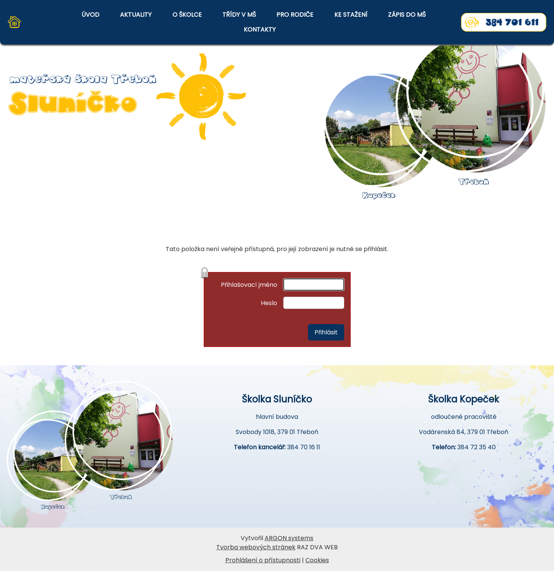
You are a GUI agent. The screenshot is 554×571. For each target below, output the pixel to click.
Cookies (317, 560)
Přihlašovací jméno (249, 284)
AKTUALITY (136, 14)
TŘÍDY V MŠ (239, 14)
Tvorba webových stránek (255, 547)
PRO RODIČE (294, 14)
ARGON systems (289, 538)
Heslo (269, 303)
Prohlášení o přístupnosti (262, 560)
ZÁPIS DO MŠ (407, 14)
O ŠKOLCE (187, 14)
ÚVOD (90, 14)
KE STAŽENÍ (350, 14)
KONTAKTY (260, 29)
